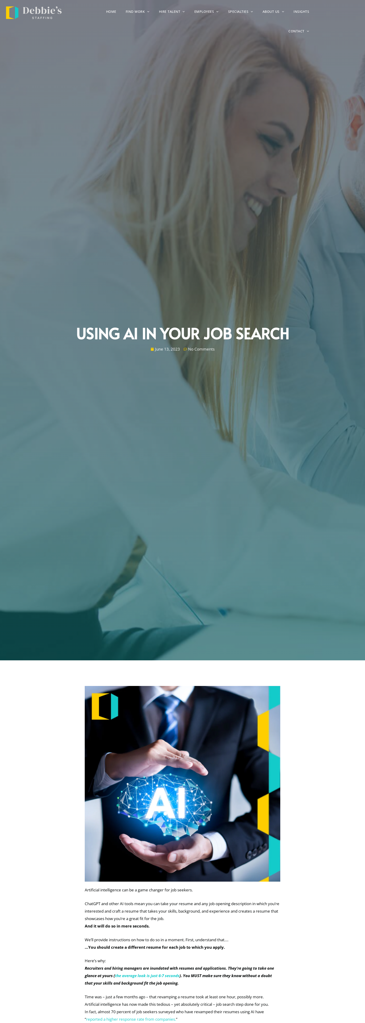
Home (130, 12)
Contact (348, 12)
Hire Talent (191, 12)
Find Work (157, 12)
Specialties (260, 12)
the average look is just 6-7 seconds (147, 975)
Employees (226, 12)
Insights (321, 12)
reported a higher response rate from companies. (131, 1019)
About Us (293, 12)
